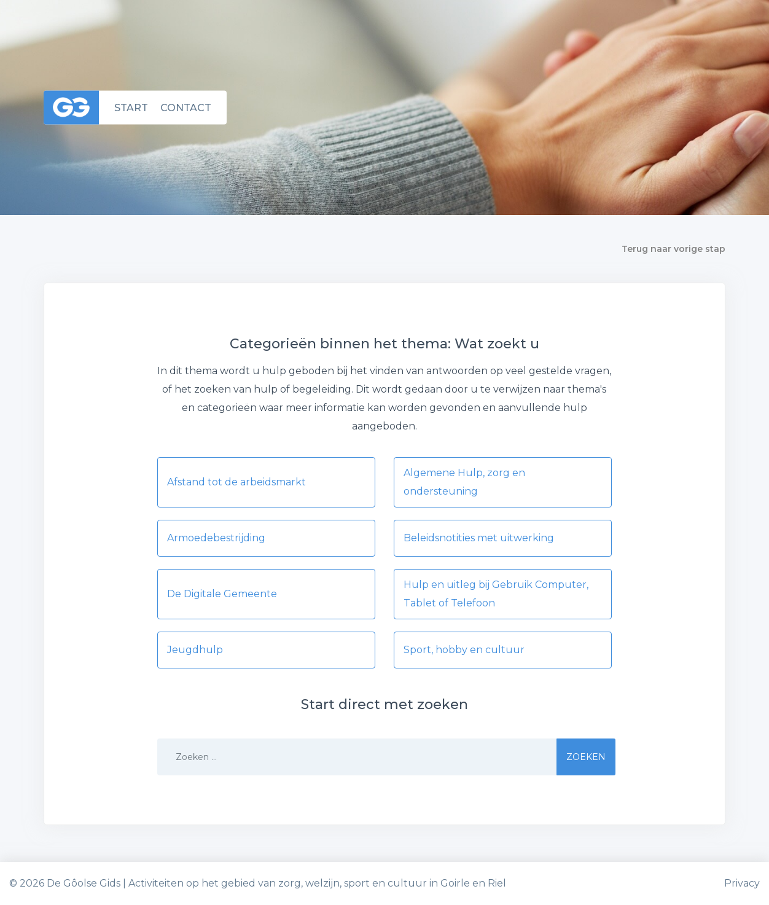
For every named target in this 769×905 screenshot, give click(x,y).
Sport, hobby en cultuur (464, 650)
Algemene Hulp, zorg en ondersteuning (464, 482)
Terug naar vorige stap (673, 248)
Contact (185, 107)
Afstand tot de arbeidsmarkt (236, 482)
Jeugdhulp (195, 650)
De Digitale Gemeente (222, 594)
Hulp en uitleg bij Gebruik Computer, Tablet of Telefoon (496, 594)
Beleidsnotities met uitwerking (479, 538)
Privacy (742, 883)
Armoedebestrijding (216, 538)
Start (131, 107)
